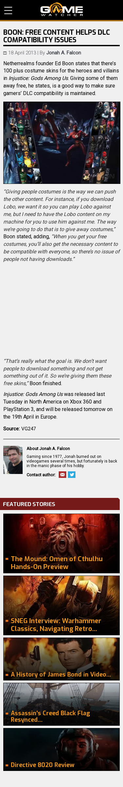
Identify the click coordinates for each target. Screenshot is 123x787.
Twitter (71, 474)
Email (62, 474)
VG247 (28, 429)
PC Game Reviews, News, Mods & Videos (61, 9)
